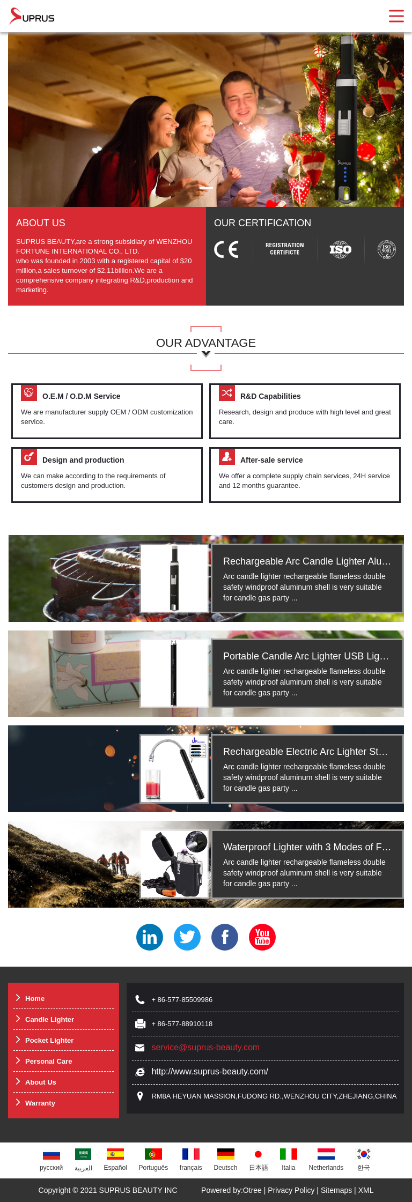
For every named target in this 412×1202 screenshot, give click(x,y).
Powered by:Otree (231, 1190)
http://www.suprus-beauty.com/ (209, 1071)
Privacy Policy (291, 1190)
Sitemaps (336, 1190)
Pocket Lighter (43, 1039)
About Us (34, 1081)
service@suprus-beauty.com (205, 1047)
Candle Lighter (43, 1018)
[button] (206, 188)
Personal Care (42, 1060)
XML (366, 1190)
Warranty (34, 1102)
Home (29, 998)
